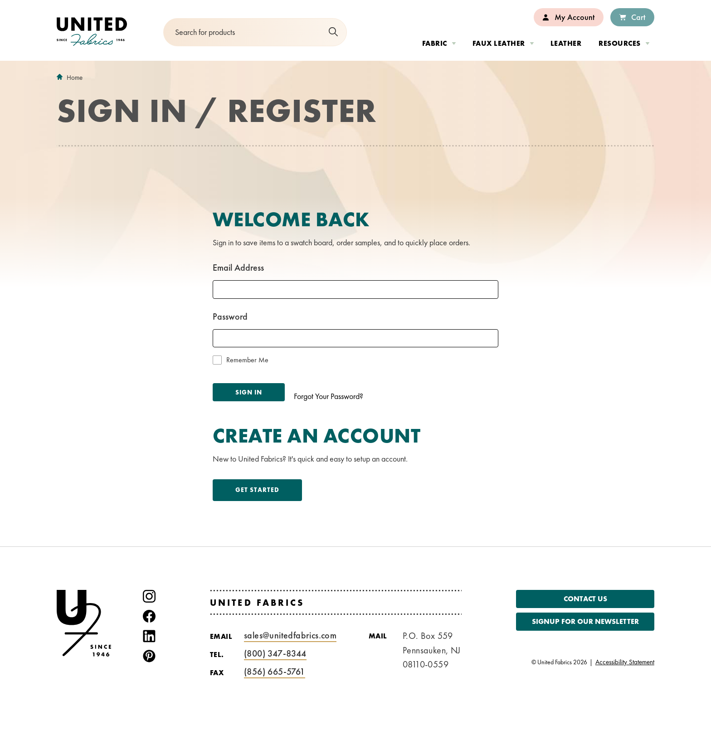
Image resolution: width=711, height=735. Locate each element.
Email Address (238, 267)
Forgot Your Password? (328, 396)
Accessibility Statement (624, 662)
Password (230, 316)
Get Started (257, 490)
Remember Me (247, 360)
